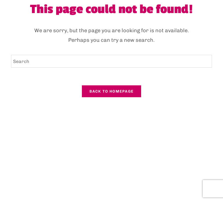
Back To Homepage (111, 91)
